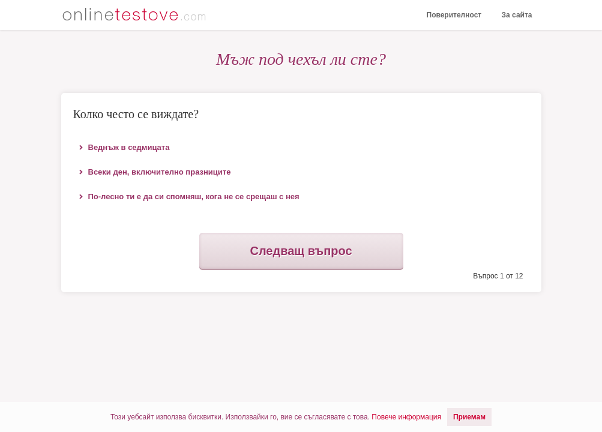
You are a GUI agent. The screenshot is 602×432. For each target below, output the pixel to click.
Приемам (469, 417)
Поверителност (454, 15)
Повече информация (406, 417)
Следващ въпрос (301, 250)
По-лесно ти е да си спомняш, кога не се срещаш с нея (193, 196)
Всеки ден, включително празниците (159, 171)
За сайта (517, 15)
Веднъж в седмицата (129, 147)
